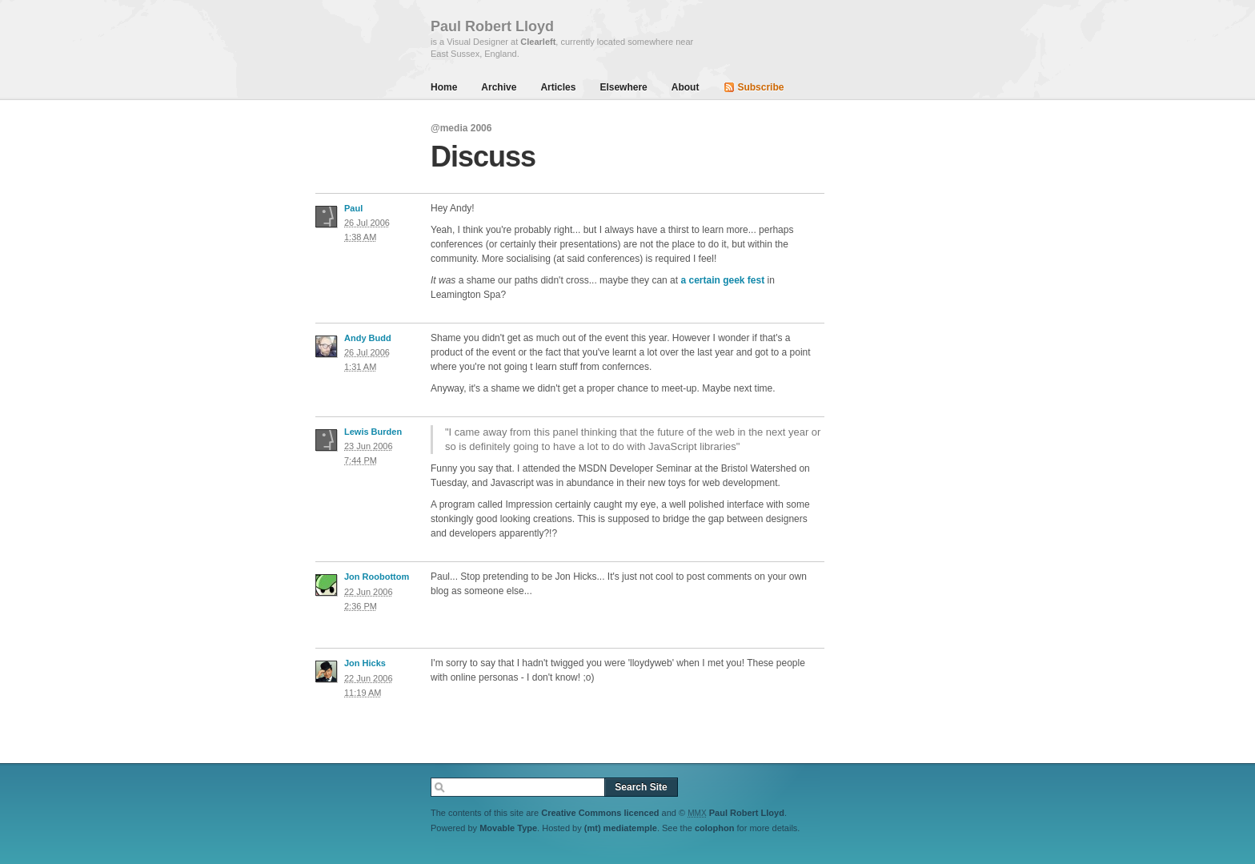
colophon (715, 828)
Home (444, 87)
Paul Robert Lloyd (746, 813)
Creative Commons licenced (600, 813)
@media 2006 (461, 128)
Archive (498, 87)
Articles (557, 87)
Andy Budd (367, 338)
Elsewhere (623, 87)
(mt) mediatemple (620, 828)
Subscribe (760, 87)
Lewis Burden (373, 431)
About (686, 87)
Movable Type (508, 828)
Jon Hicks (365, 663)
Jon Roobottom (376, 576)
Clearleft (537, 41)
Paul (353, 208)
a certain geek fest (722, 280)
